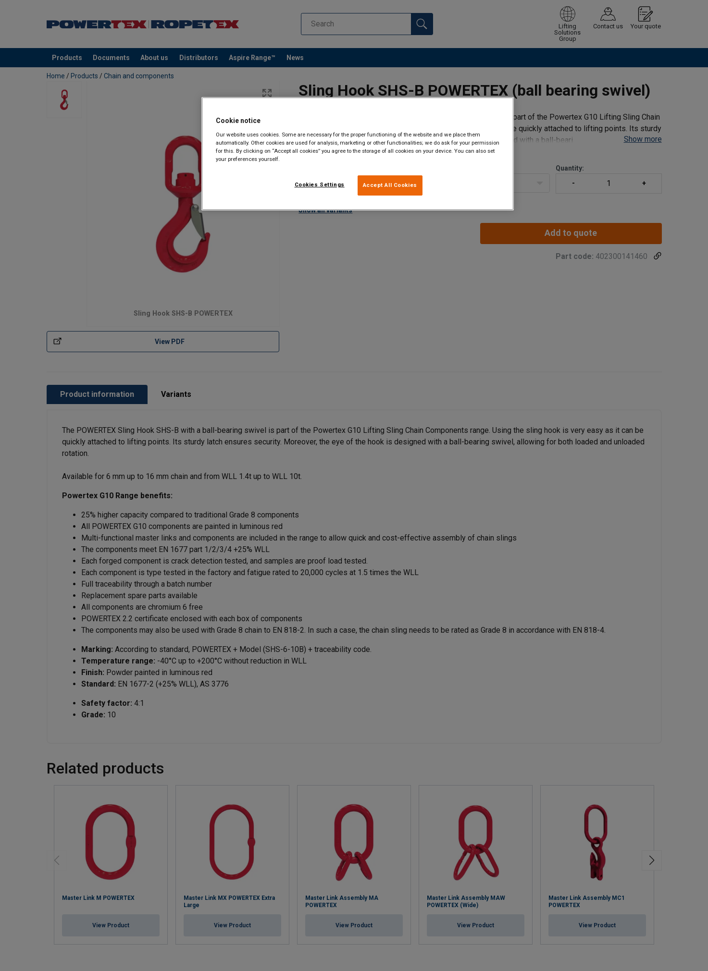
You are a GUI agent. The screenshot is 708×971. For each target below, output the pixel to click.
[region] (357, 153)
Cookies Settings (320, 184)
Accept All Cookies (390, 185)
